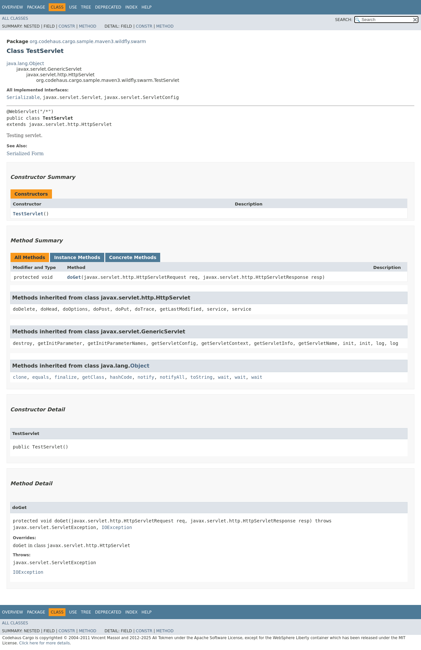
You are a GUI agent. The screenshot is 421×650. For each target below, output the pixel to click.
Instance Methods (77, 257)
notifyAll (172, 377)
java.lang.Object (25, 63)
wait (223, 377)
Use (73, 7)
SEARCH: (344, 19)
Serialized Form (25, 153)
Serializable (23, 97)
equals (40, 377)
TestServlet (28, 213)
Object (140, 366)
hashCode (121, 377)
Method (87, 26)
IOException (117, 527)
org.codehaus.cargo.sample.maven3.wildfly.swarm (88, 41)
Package (36, 7)
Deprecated (108, 7)
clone (20, 377)
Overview (12, 7)
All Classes (15, 18)
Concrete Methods (133, 257)
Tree (86, 7)
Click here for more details (44, 643)
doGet (74, 277)
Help (146, 7)
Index (131, 7)
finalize (65, 377)
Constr (67, 26)
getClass (93, 377)
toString (201, 377)
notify (145, 377)
